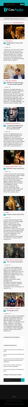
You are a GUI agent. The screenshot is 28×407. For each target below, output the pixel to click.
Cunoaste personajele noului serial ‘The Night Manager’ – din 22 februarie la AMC (15, 127)
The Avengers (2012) (12, 310)
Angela (6, 47)
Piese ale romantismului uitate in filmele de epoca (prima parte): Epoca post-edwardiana (14, 360)
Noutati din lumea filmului (11, 123)
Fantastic (7, 166)
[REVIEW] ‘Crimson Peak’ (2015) (15, 168)
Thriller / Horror (18, 166)
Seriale (6, 80)
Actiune (7, 260)
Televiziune (14, 80)
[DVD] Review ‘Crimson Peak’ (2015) (15, 43)
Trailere (7, 212)
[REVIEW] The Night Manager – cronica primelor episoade (15, 83)
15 (10, 313)
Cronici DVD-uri (9, 41)
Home (10, 23)
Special (12, 166)
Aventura (11, 260)
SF (14, 308)
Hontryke (22, 404)
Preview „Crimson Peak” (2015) (15, 214)
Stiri (10, 80)
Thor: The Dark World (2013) (15, 262)
